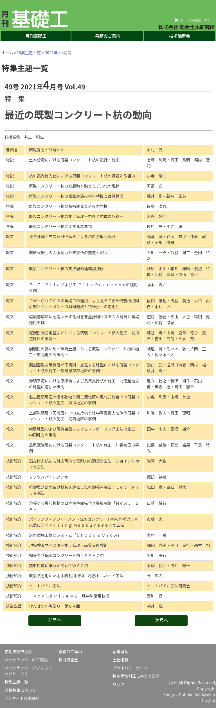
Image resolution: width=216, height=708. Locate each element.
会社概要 (120, 659)
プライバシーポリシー (132, 668)
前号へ (55, 620)
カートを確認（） (192, 20)
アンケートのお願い (22, 698)
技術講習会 (179, 36)
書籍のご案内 (107, 36)
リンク (118, 684)
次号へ (161, 620)
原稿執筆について (20, 690)
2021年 (51, 52)
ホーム (7, 52)
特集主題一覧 (29, 52)
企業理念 (120, 651)
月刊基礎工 (35, 36)
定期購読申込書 (18, 651)
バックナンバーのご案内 (26, 659)
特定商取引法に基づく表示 (136, 676)
